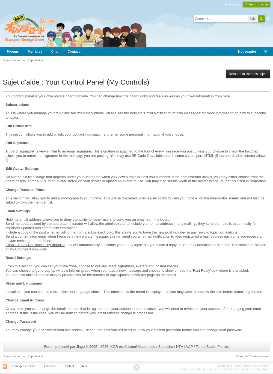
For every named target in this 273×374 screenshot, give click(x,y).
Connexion (232, 4)
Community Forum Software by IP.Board (243, 365)
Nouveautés (247, 51)
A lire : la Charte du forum (253, 356)
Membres (35, 51)
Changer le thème (24, 366)
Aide (85, 366)
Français (50, 366)
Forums (13, 51)
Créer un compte (256, 4)
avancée (268, 18)
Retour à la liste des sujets (248, 74)
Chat (55, 51)
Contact (73, 51)
